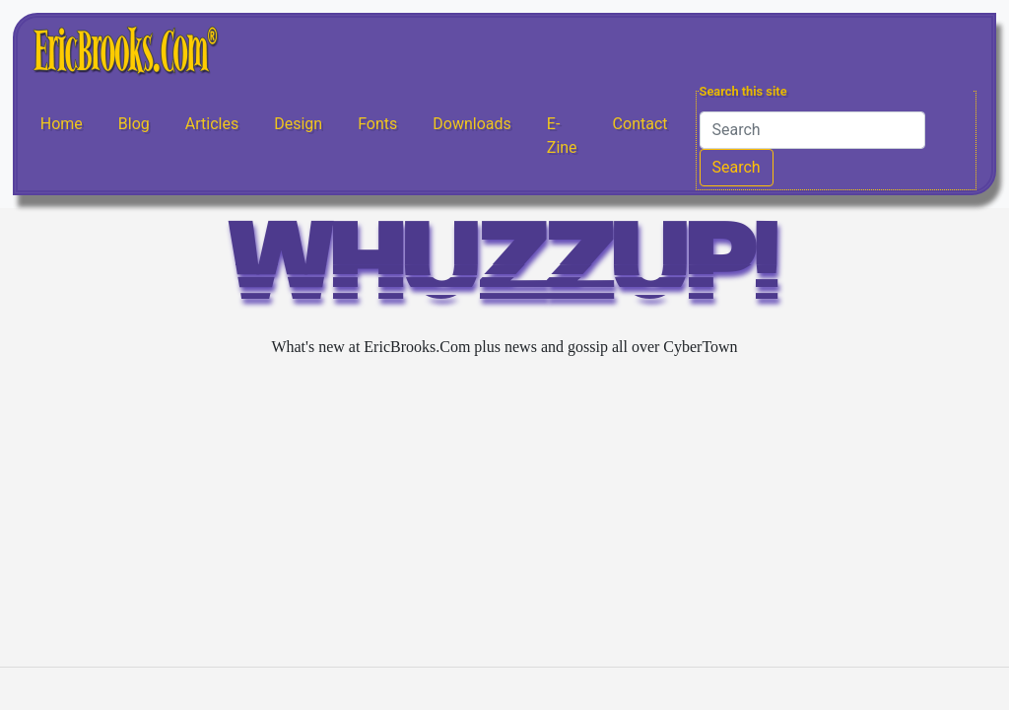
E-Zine (562, 135)
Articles (211, 123)
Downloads (471, 123)
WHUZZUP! (504, 271)
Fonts (377, 123)
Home (61, 123)
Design (298, 123)
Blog (134, 123)
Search (736, 167)
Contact (640, 123)
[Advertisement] (504, 513)
